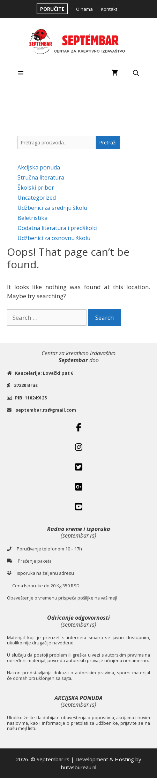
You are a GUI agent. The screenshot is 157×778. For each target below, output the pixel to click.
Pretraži (108, 142)
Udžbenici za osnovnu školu (53, 238)
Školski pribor (35, 187)
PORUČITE (52, 9)
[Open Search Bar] (136, 73)
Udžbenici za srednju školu (52, 208)
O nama (84, 9)
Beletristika (32, 218)
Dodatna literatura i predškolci (57, 228)
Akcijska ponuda (38, 167)
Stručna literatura (40, 177)
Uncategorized (36, 197)
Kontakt (109, 9)
